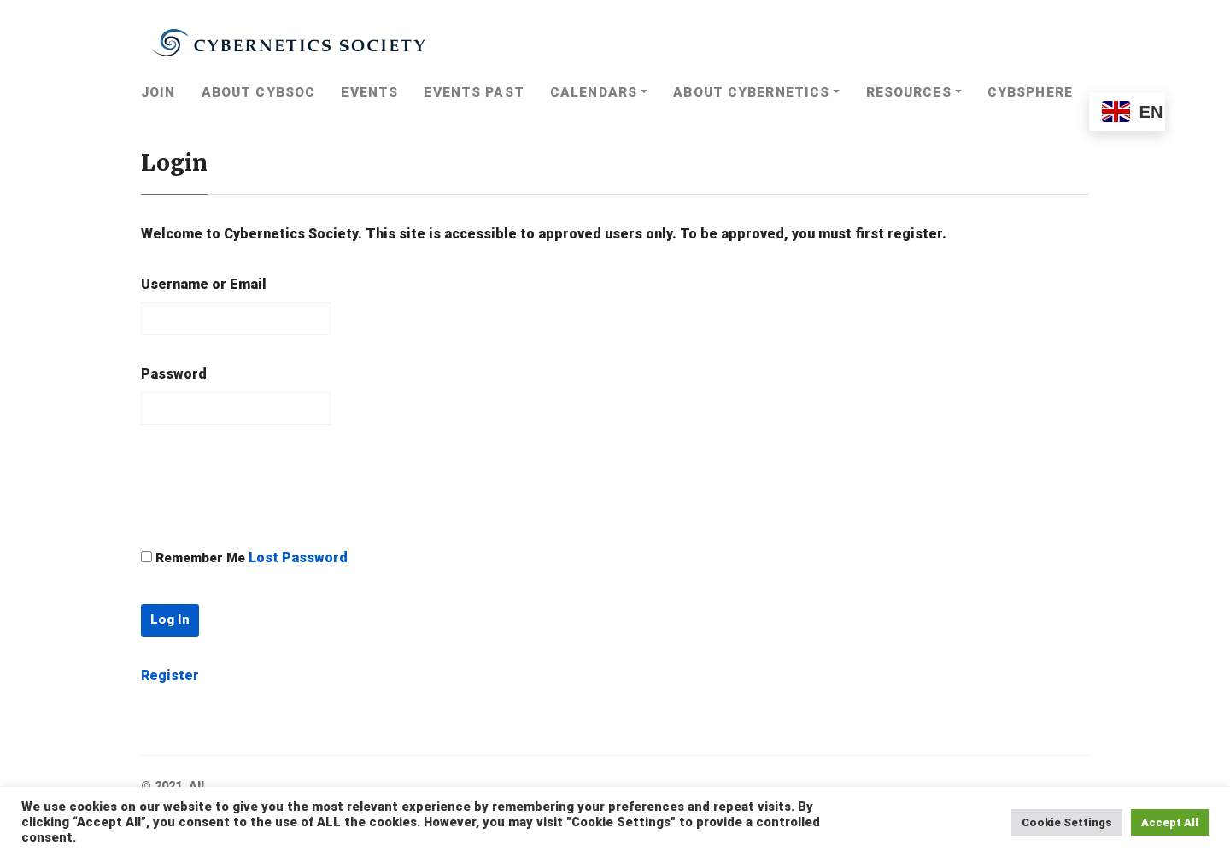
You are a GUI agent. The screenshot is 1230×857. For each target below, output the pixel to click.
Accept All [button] (1169, 822)
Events (369, 92)
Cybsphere (1030, 92)
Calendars (593, 92)
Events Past (474, 92)
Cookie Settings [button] (1067, 822)
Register (170, 675)
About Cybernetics (751, 92)
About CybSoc (258, 92)
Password (174, 374)
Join (158, 92)
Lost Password (298, 557)
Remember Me (200, 558)
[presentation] (271, 485)
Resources (909, 92)
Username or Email (203, 284)
